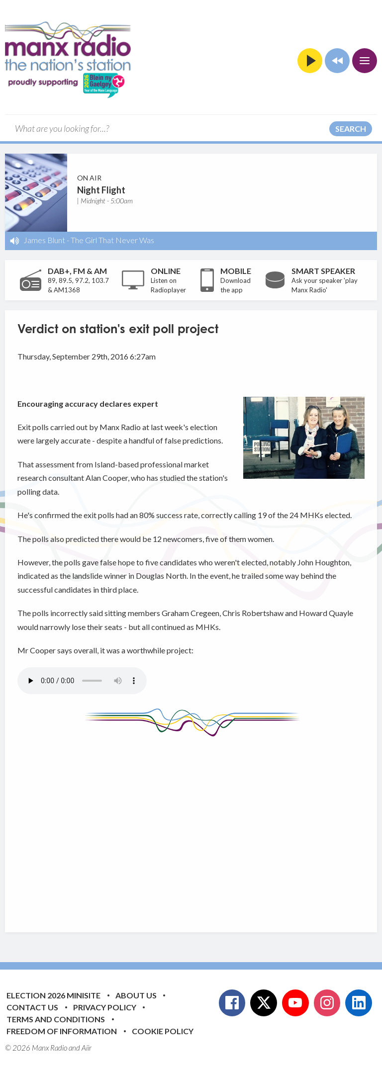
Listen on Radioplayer (168, 285)
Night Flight (101, 189)
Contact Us (32, 1007)
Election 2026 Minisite (53, 995)
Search (350, 128)
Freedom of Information (61, 1031)
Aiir (87, 1047)
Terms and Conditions (55, 1019)
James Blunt (44, 240)
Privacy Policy (104, 1007)
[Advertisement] (199, 826)
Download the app (235, 285)
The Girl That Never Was (112, 240)
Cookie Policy (162, 1031)
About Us (136, 995)
